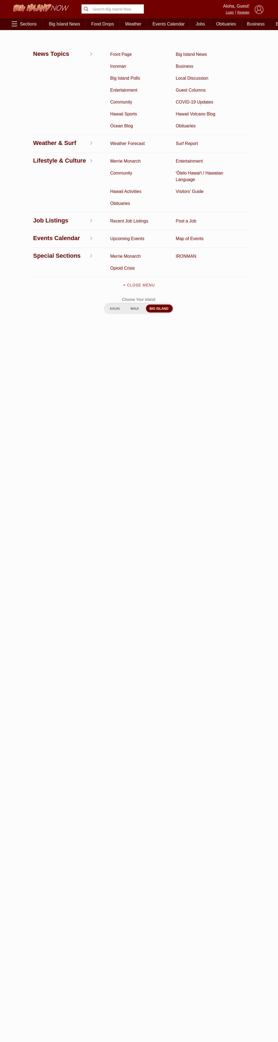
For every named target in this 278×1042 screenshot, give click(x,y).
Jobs (200, 24)
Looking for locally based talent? (123, 563)
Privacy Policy (214, 989)
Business (256, 24)
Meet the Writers (139, 991)
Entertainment (68, 964)
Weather (133, 24)
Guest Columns (68, 1006)
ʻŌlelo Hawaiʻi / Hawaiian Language (32, 1020)
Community (32, 1006)
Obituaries (226, 24)
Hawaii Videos (32, 981)
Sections (24, 23)
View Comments (95, 704)
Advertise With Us (139, 1002)
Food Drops (102, 24)
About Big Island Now (139, 957)
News (17, 42)
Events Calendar (169, 24)
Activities (32, 955)
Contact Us (138, 980)
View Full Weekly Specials (94, 927)
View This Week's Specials (228, 225)
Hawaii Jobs (32, 997)
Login (230, 12)
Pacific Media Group (243, 978)
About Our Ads (241, 989)
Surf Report (32, 989)
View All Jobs (44, 540)
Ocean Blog (68, 972)
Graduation (68, 1014)
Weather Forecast (68, 989)
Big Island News (64, 24)
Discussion (32, 964)
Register (243, 12)
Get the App (139, 968)
